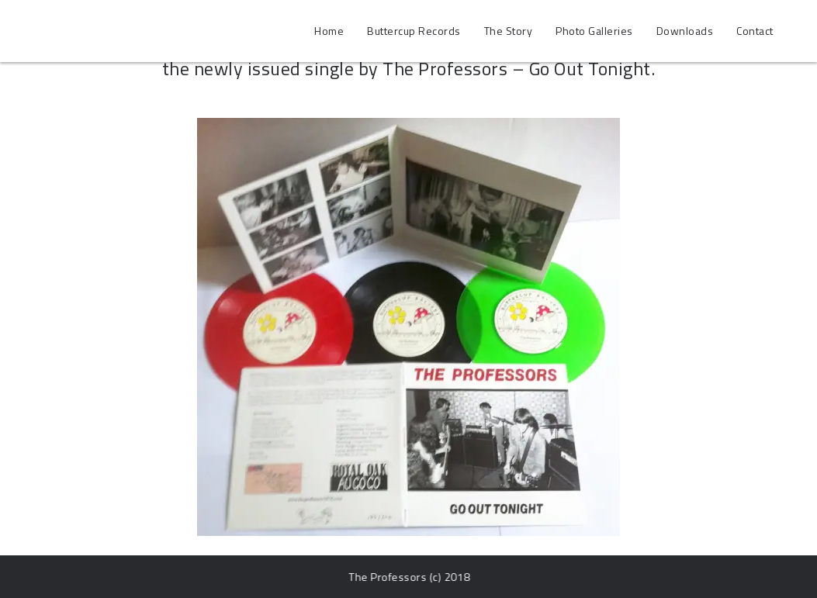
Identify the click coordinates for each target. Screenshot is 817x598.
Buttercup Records (414, 30)
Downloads (685, 30)
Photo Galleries (594, 30)
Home (329, 30)
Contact (755, 30)
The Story (508, 30)
